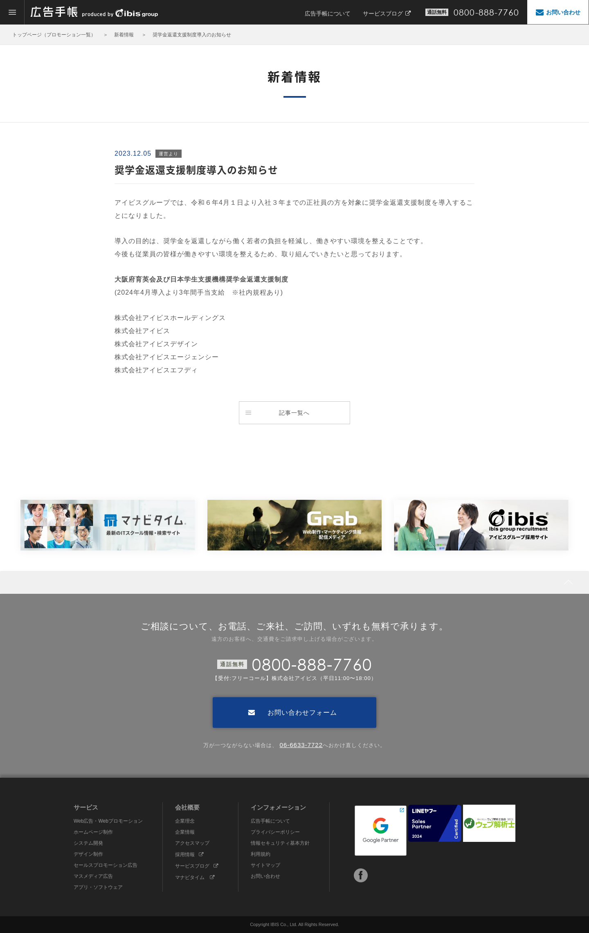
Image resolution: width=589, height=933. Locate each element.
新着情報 (124, 35)
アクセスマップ (192, 843)
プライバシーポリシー (275, 832)
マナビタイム (195, 877)
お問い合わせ (265, 876)
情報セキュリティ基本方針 (280, 843)
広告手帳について (328, 13)
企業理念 (185, 821)
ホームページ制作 (93, 832)
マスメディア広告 (93, 876)
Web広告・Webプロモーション (108, 821)
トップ (19, 35)
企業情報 (185, 832)
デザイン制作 (88, 854)
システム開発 (88, 843)
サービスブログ (387, 13)
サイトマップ (265, 865)
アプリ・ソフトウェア (98, 887)
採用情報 (189, 854)
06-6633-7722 (301, 744)
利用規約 (260, 854)
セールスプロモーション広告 (105, 865)
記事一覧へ (277, 412)
